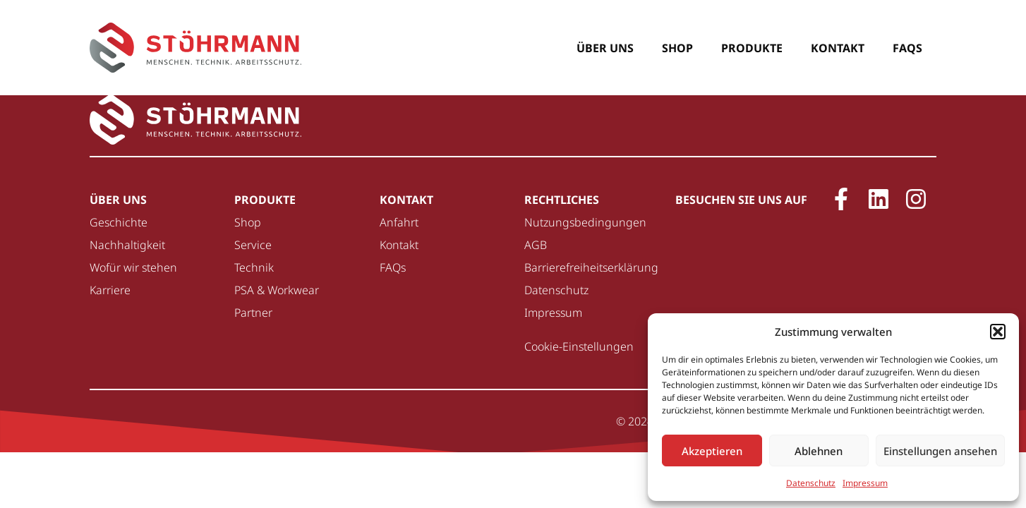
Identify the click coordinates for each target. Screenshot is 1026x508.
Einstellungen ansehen (940, 451)
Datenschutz (810, 483)
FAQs (907, 48)
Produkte (752, 48)
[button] (998, 332)
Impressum (865, 483)
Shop (677, 48)
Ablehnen (819, 451)
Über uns (605, 48)
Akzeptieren (712, 451)
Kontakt (837, 48)
